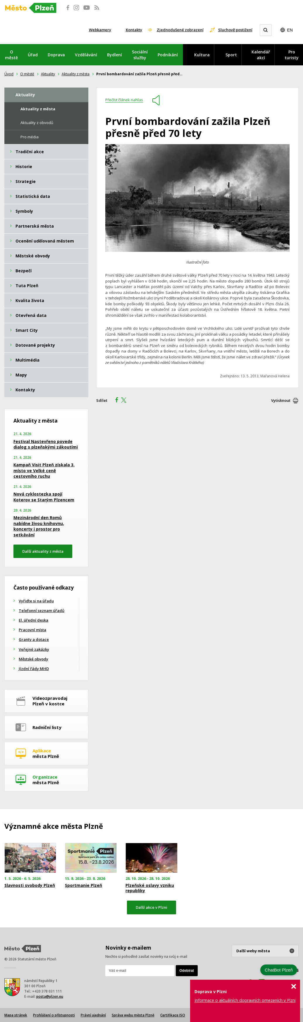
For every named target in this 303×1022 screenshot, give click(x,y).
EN (290, 30)
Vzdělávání (86, 54)
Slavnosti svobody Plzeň (29, 885)
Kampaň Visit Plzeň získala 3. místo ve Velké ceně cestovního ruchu (44, 470)
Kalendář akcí (261, 54)
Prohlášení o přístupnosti (54, 1015)
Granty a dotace (34, 639)
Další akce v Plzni (151, 907)
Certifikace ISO (172, 1015)
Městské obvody (33, 659)
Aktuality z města (75, 73)
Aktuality (48, 73)
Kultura (202, 54)
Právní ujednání (93, 1015)
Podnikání (168, 54)
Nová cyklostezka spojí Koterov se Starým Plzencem (43, 497)
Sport (231, 54)
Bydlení (114, 54)
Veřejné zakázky (34, 649)
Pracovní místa (32, 629)
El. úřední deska (33, 620)
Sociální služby (140, 54)
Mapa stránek (15, 1015)
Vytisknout (280, 400)
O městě (11, 54)
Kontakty (134, 29)
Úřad (33, 54)
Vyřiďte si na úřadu (36, 601)
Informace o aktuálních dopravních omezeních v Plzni (245, 1000)
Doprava (56, 54)
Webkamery (100, 29)
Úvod (8, 73)
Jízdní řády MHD (34, 668)
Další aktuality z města (42, 551)
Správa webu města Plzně (133, 1015)
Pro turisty (292, 54)
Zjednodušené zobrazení (180, 29)
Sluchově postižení (235, 29)
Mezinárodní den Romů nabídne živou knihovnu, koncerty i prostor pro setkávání (38, 526)
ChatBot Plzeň (279, 969)
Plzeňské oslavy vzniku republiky (149, 888)
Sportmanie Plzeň (83, 885)
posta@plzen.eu (49, 996)
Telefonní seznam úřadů (41, 610)
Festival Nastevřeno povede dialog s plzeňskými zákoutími (45, 444)
